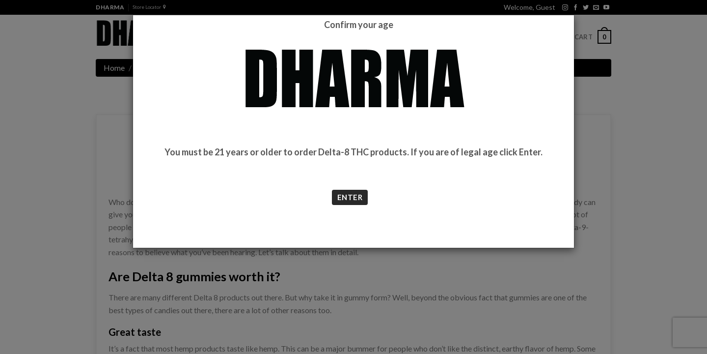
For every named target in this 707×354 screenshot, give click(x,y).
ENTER (349, 197)
